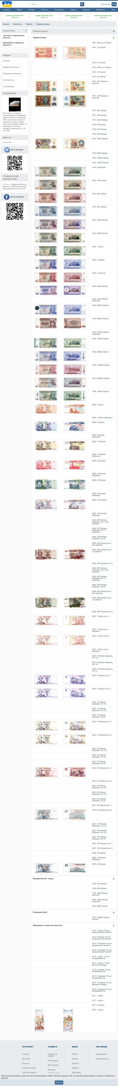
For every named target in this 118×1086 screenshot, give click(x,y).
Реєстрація (105, 4)
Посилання (59, 10)
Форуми (31, 10)
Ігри (113, 10)
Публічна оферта (29, 1072)
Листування (53, 1061)
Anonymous (7, 142)
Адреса (73, 10)
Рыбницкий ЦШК (40, 912)
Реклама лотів (102, 1059)
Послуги (25, 1063)
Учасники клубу (29, 1068)
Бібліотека (101, 10)
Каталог (44, 10)
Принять (59, 1083)
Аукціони (52, 1070)
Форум (75, 1059)
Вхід (114, 4)
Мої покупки (53, 1065)
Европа (29, 24)
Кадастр (86, 10)
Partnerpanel (101, 1054)
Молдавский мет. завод (43, 878)
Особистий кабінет (52, 1055)
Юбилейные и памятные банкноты (47, 925)
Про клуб (26, 1059)
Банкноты (18, 24)
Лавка (19, 10)
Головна (6, 10)
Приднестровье (43, 24)
